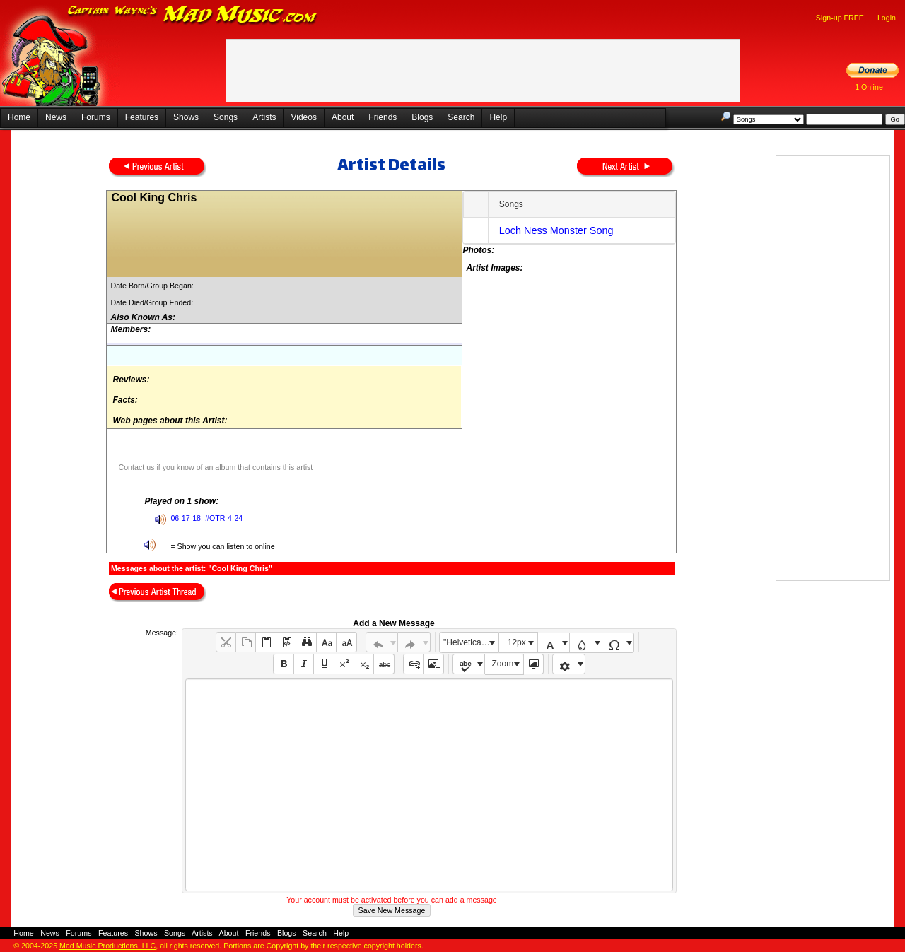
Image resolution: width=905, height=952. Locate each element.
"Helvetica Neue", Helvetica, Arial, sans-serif (470, 642)
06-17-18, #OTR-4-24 (206, 518)
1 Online (869, 87)
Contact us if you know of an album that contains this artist (215, 467)
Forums (95, 117)
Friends (382, 117)
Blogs (422, 117)
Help (498, 117)
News (55, 117)
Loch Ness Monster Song (556, 230)
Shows (186, 117)
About (343, 117)
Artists (264, 117)
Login (886, 17)
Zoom (503, 664)
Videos (303, 117)
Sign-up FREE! (841, 17)
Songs (226, 117)
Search (461, 117)
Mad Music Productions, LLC (107, 945)
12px (517, 642)
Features (141, 117)
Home (19, 117)
